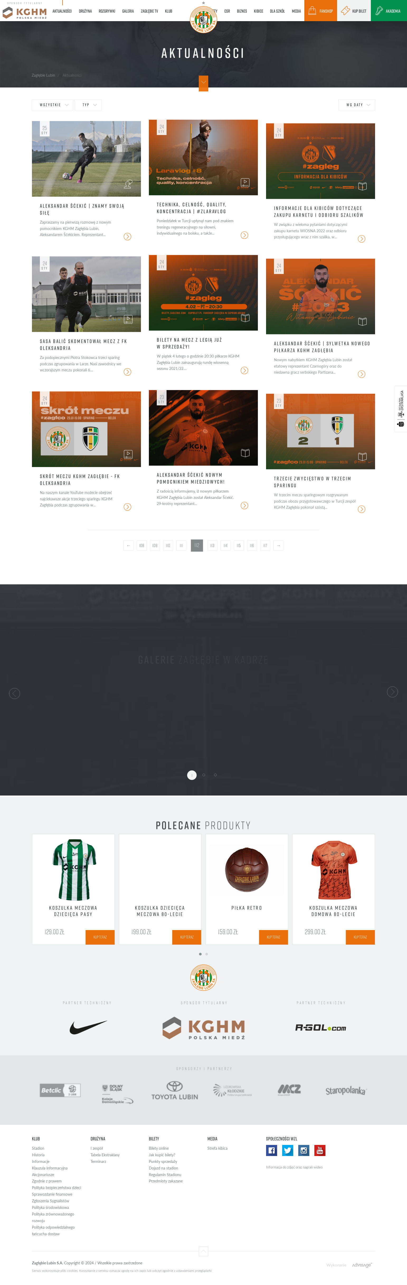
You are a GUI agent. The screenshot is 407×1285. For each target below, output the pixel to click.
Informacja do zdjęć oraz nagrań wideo (294, 1167)
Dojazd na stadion (163, 1168)
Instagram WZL (303, 1150)
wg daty (355, 105)
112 (197, 545)
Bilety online (159, 1148)
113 (212, 545)
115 (239, 545)
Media (212, 1138)
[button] (14, 692)
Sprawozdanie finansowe (52, 1194)
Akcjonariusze (43, 1174)
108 (141, 545)
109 (154, 545)
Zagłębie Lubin (43, 75)
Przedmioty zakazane (166, 1181)
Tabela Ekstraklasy (105, 1154)
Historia (38, 1154)
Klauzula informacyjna (50, 1168)
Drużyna (98, 1138)
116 (252, 545)
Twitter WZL (287, 1150)
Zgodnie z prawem (47, 1181)
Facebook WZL (271, 1150)
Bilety (154, 1138)
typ (86, 105)
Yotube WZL (319, 1150)
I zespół (97, 1148)
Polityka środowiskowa (50, 1207)
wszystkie (50, 105)
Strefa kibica (217, 1148)
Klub (36, 1138)
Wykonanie (336, 1265)
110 (168, 545)
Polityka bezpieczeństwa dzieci (56, 1187)
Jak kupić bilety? (162, 1154)
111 (181, 545)
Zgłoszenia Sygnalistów (50, 1200)
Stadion (38, 1148)
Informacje (40, 1161)
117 (265, 545)
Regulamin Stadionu (165, 1174)
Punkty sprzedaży (163, 1161)
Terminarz (98, 1161)
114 (226, 545)
